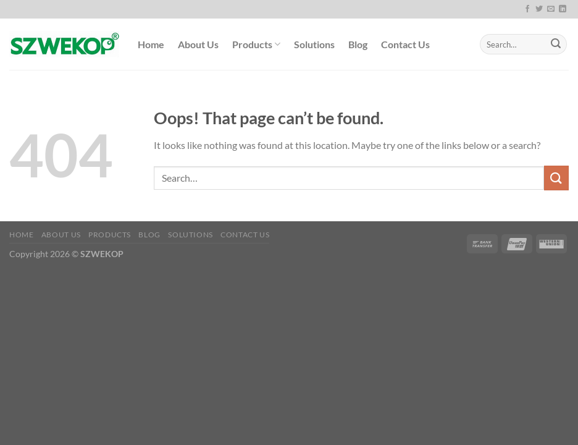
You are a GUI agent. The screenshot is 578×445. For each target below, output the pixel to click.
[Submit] (555, 44)
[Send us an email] (551, 9)
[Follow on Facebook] (527, 9)
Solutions (314, 44)
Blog (357, 44)
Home (151, 44)
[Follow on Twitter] (539, 9)
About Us (198, 44)
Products (256, 44)
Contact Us (405, 44)
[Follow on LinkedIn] (562, 9)
